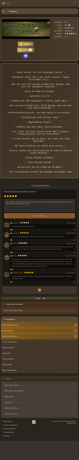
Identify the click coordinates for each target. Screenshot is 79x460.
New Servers (8, 440)
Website (25, 44)
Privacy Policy (9, 451)
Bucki (14, 275)
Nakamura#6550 (18, 292)
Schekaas (16, 242)
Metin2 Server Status (10, 433)
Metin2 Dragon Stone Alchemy (13, 410)
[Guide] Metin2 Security (11, 404)
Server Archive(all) (10, 444)
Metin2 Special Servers (11, 427)
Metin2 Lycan (8, 421)
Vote (26, 50)
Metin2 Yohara (8, 415)
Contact (7, 455)
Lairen (15, 262)
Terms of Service (10, 447)
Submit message (39, 235)
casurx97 (15, 252)
